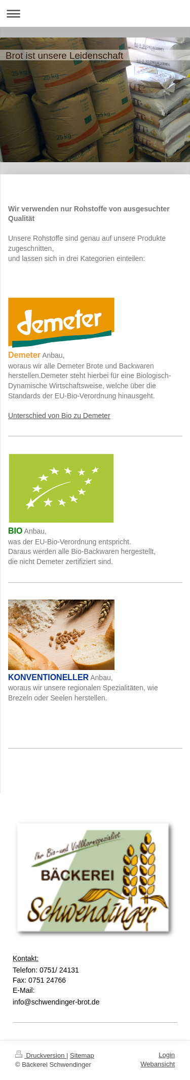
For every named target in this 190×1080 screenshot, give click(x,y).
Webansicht (157, 1064)
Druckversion (40, 1055)
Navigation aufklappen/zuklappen (95, 13)
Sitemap (82, 1055)
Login (167, 1055)
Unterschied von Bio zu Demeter (59, 416)
